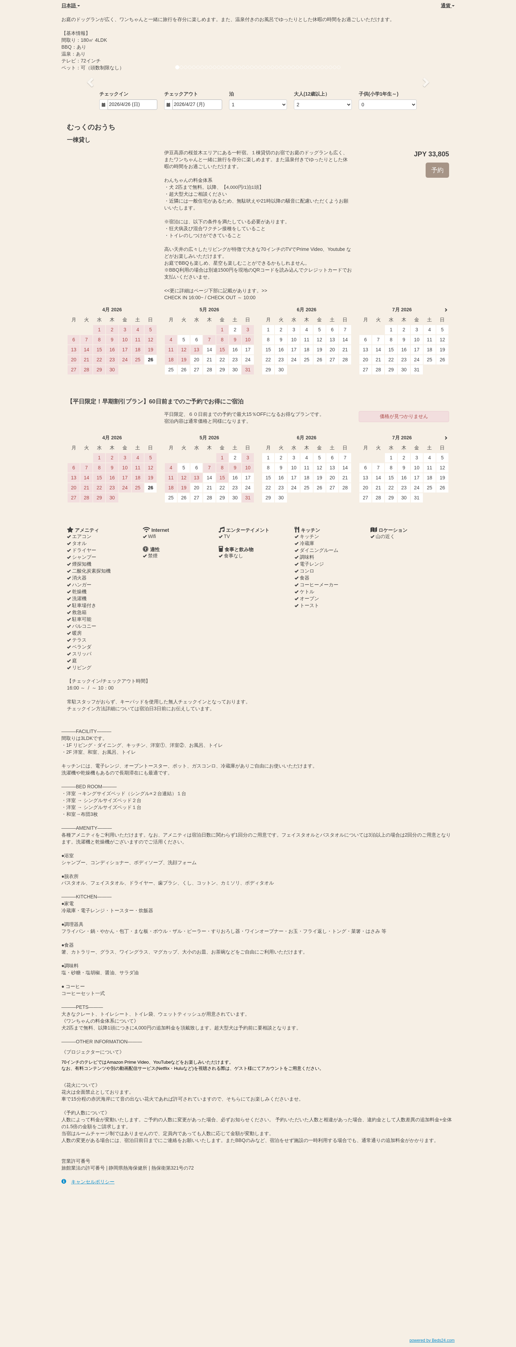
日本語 (70, 5)
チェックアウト (181, 94)
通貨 (448, 5)
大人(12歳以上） (312, 94)
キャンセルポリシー (88, 1181)
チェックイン (113, 94)
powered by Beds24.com (432, 1340)
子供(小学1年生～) (378, 94)
